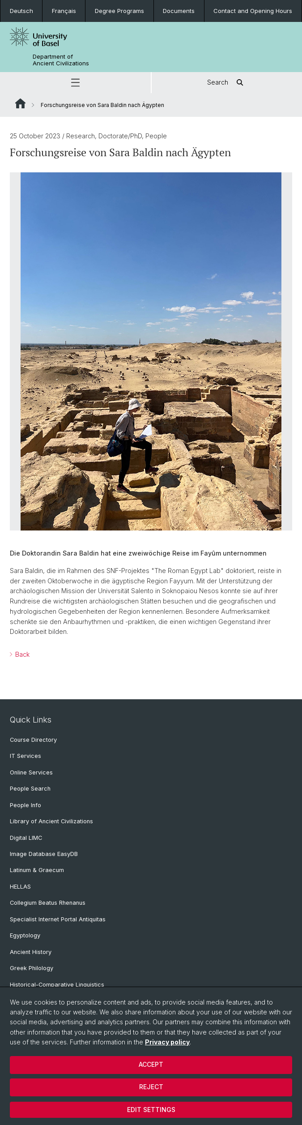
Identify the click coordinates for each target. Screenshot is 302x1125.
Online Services (31, 772)
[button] (75, 82)
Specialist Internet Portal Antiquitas (58, 919)
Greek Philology (31, 968)
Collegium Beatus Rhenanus (47, 902)
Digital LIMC (26, 837)
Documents (179, 10)
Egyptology (25, 935)
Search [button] (226, 82)
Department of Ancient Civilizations (61, 60)
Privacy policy (167, 1042)
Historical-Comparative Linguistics (57, 984)
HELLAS (20, 886)
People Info (25, 805)
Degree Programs (119, 10)
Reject (151, 1087)
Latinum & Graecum (37, 870)
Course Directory (33, 739)
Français (64, 10)
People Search (30, 788)
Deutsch (21, 10)
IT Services (25, 756)
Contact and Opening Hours (252, 10)
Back (21, 654)
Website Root (20, 103)
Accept (151, 1064)
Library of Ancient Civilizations (51, 821)
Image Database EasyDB (44, 854)
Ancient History (30, 952)
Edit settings (151, 1109)
